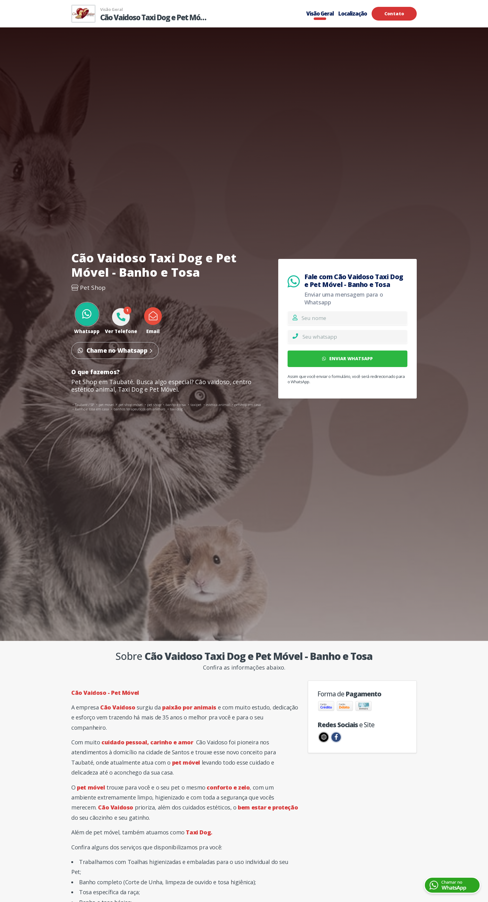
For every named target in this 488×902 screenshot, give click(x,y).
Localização (352, 13)
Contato (394, 14)
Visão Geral (320, 13)
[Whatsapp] (355, 336)
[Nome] (354, 317)
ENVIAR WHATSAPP (347, 358)
